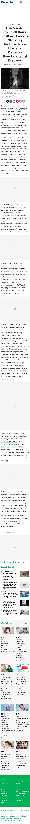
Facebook (4, 801)
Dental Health (20, 644)
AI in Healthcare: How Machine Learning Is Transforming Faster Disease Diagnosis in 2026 (10, 586)
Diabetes (19, 655)
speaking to (9, 442)
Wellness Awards (21, 782)
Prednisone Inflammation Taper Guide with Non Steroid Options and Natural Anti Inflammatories (10, 595)
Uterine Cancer (21, 756)
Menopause (5, 728)
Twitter (3, 802)
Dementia (19, 640)
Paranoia (19, 720)
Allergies (4, 645)
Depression (19, 645)
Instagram (19, 801)
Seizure (3, 758)
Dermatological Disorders (21, 648)
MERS (2, 734)
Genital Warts (5, 685)
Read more (16, 821)
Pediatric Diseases (22, 726)
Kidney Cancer (21, 677)
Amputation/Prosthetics (8, 651)
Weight (18, 762)
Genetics (4, 683)
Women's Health (21, 764)
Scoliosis (4, 756)
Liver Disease (20, 689)
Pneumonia (20, 730)
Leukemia (19, 685)
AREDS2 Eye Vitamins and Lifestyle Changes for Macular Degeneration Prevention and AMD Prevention (10, 575)
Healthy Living (15, 25)
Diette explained (12, 218)
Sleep (3, 768)
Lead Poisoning (21, 683)
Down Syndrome (21, 661)
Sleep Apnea (5, 770)
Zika (17, 768)
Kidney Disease (21, 679)
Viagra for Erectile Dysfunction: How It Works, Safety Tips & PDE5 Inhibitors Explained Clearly (9, 604)
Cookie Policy (20, 795)
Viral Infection (20, 760)
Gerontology (5, 689)
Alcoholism (4, 644)
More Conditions (24, 623)
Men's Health (5, 724)
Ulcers (18, 754)
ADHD (3, 642)
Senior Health (5, 760)
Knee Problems (21, 681)
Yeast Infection (21, 766)
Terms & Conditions (22, 791)
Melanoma (4, 722)
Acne (2, 640)
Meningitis (4, 726)
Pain (17, 717)
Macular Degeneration (5, 718)
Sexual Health (5, 762)
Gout (2, 691)
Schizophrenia (5, 754)
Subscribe (4, 793)
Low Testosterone (21, 693)
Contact (3, 791)
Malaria (3, 720)
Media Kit (19, 789)
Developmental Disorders (21, 652)
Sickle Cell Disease (7, 764)
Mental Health (5, 732)
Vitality (3, 780)
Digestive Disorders (22, 659)
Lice (17, 687)
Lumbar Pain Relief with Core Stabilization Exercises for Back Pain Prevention (10, 612)
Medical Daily (8, 2)
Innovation (4, 784)
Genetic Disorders (6, 681)
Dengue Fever (20, 642)
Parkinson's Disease (22, 724)
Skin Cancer (5, 766)
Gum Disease (5, 693)
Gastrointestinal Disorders (6, 678)
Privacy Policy (20, 793)
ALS (2, 647)
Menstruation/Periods (8, 730)
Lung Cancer (20, 695)
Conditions (7, 623)
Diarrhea (19, 657)
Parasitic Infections (22, 722)
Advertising (4, 795)
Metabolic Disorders (4, 737)
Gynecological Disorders (5, 695)
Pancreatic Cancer (22, 719)
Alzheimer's (4, 649)
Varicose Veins (21, 758)
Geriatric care (5, 687)
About (3, 789)
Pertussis (19, 728)
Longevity (19, 691)
